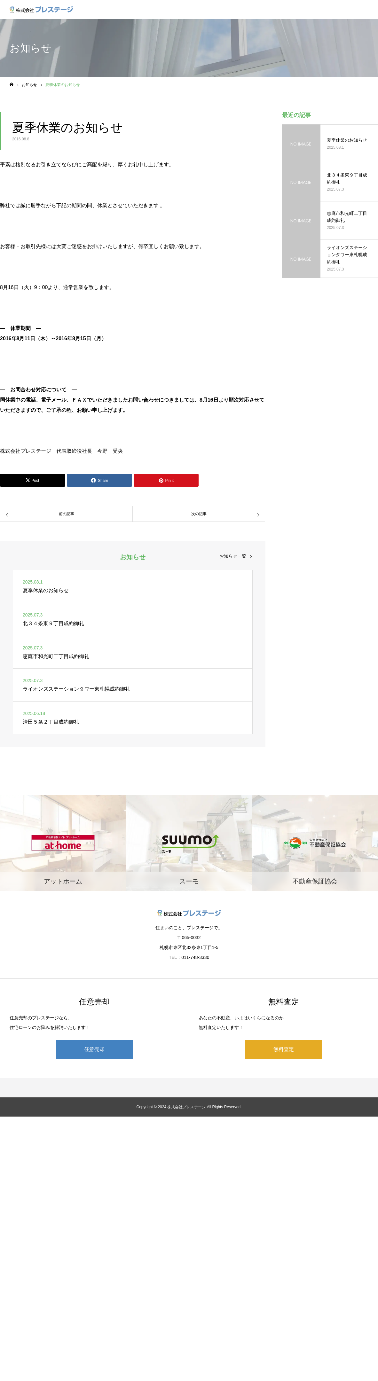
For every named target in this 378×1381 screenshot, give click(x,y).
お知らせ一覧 (232, 556)
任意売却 (94, 1049)
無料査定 (283, 1049)
